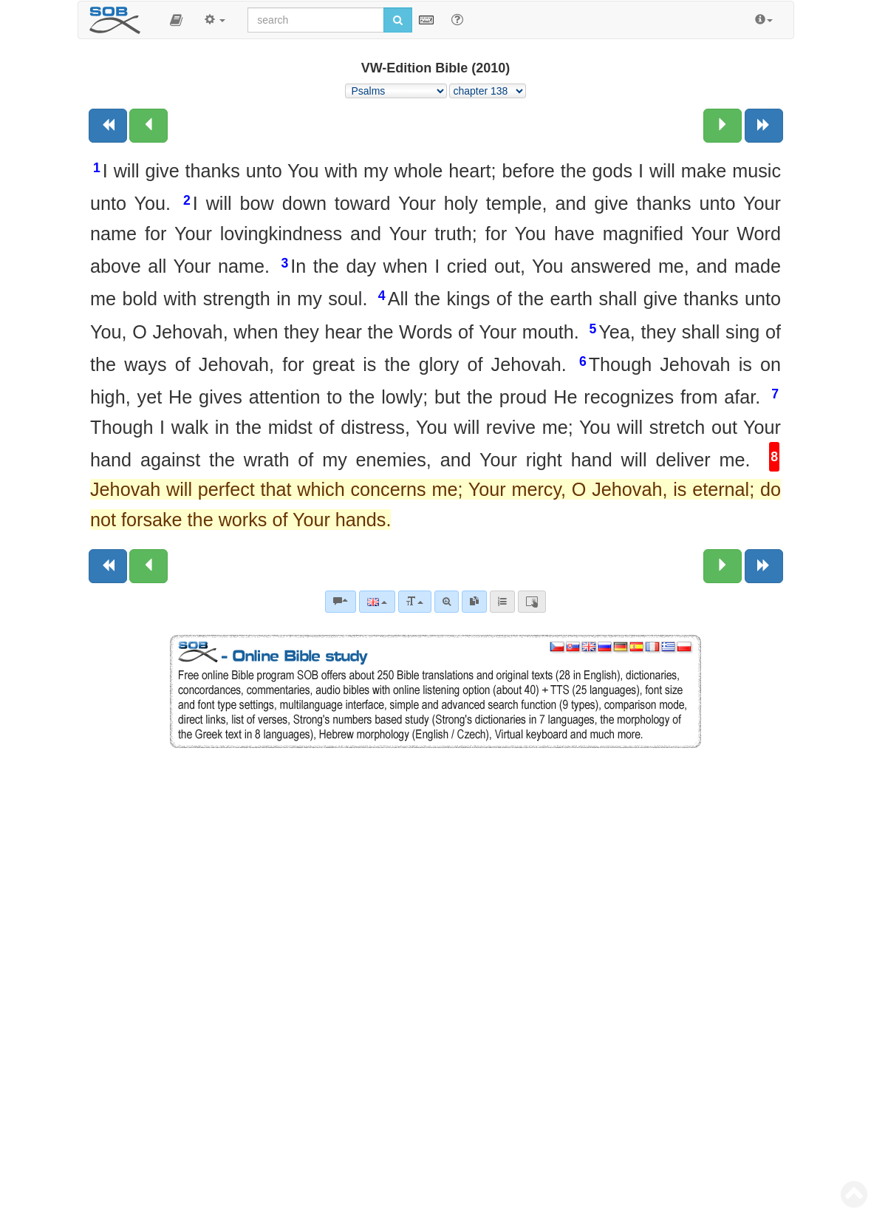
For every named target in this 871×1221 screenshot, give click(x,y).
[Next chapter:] (722, 126)
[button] (176, 19)
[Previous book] (108, 126)
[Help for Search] (457, 19)
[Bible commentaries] (340, 602)
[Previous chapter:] (148, 126)
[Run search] (397, 20)
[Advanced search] (446, 602)
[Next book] (764, 126)
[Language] (377, 602)
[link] (474, 602)
